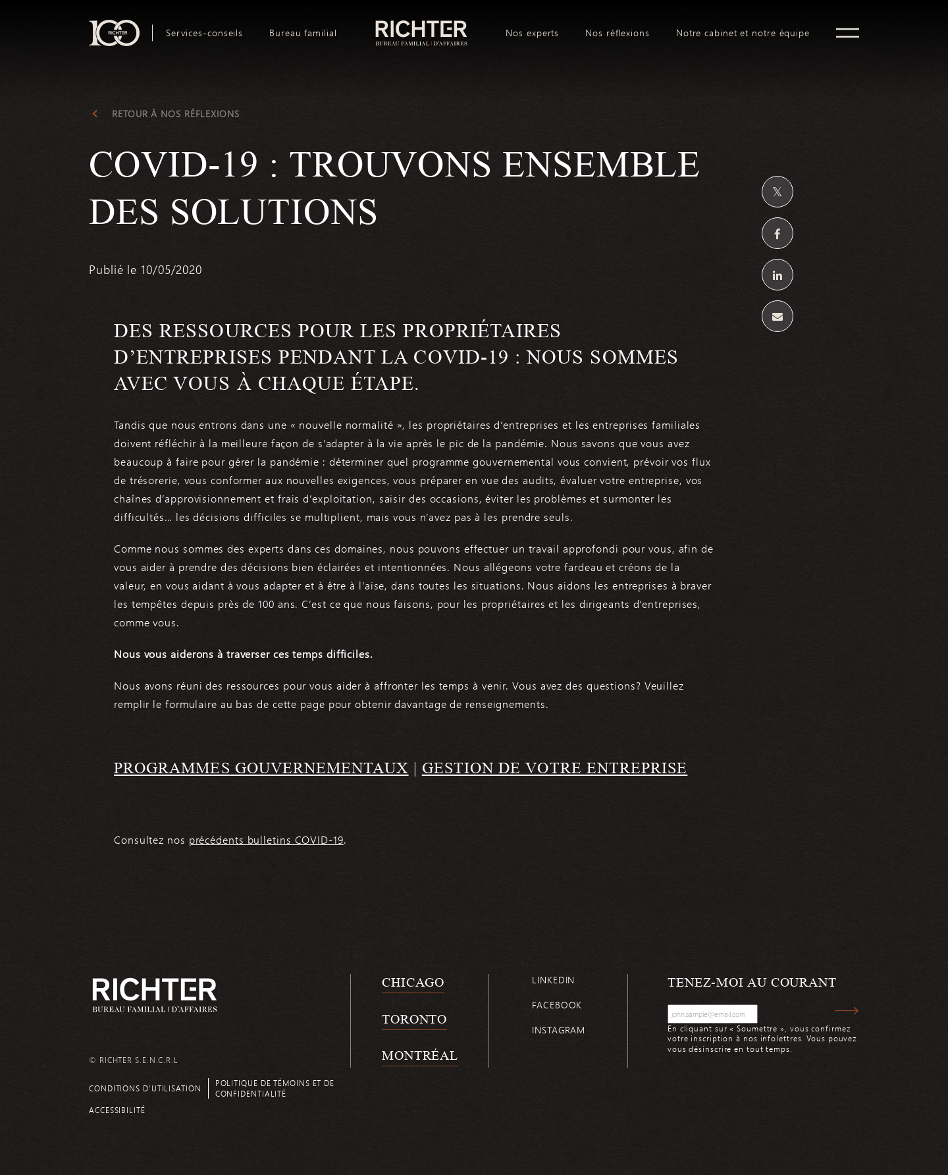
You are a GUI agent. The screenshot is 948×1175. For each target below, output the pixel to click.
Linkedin (553, 979)
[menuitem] (204, 33)
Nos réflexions (617, 33)
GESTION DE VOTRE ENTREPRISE (555, 768)
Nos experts (532, 33)
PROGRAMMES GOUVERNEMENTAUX (261, 768)
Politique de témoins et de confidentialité (274, 1088)
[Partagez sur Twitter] (777, 191)
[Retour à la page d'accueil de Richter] (155, 995)
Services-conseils (204, 33)
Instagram (558, 1030)
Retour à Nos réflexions (176, 114)
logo (421, 25)
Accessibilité (117, 1110)
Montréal (420, 1055)
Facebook (557, 1004)
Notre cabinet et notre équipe (743, 33)
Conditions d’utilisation (145, 1088)
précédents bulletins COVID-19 (266, 839)
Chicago (413, 982)
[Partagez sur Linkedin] (777, 274)
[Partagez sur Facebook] (777, 233)
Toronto (414, 1019)
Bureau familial (303, 33)
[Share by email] (777, 316)
